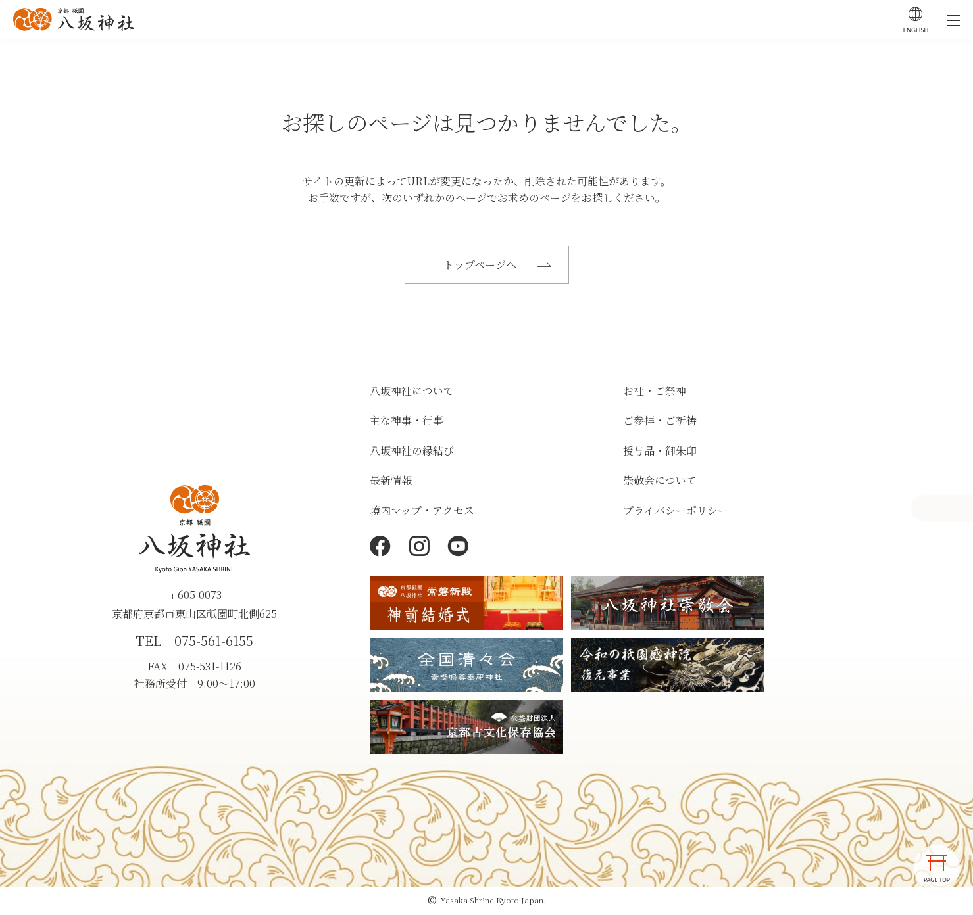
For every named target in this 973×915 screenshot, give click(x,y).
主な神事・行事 (406, 422)
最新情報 (391, 482)
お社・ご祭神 (654, 392)
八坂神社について (412, 392)
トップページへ (499, 264)
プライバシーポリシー (675, 512)
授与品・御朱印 (660, 452)
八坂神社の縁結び (412, 452)
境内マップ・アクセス (422, 512)
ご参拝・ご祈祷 (660, 422)
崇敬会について (660, 482)
